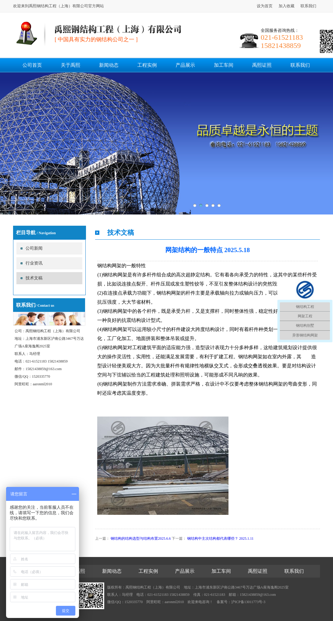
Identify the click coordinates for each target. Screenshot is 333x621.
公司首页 (32, 65)
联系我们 (308, 6)
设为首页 (265, 6)
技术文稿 (34, 278)
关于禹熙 (70, 65)
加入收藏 (286, 6)
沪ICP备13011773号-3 (248, 602)
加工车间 (223, 65)
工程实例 (147, 65)
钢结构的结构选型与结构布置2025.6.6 (141, 538)
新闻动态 (108, 65)
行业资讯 (34, 263)
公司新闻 (34, 248)
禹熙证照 (262, 65)
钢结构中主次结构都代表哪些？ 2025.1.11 (220, 538)
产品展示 (185, 65)
